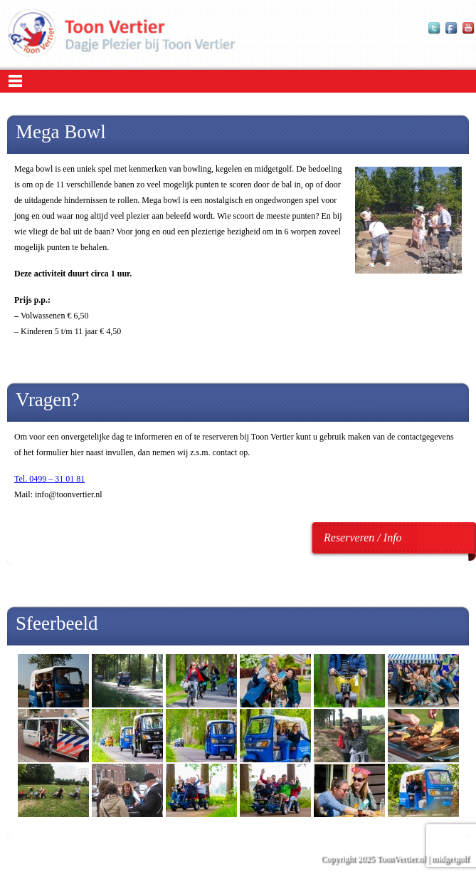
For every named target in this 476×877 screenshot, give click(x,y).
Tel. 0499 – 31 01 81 (49, 479)
